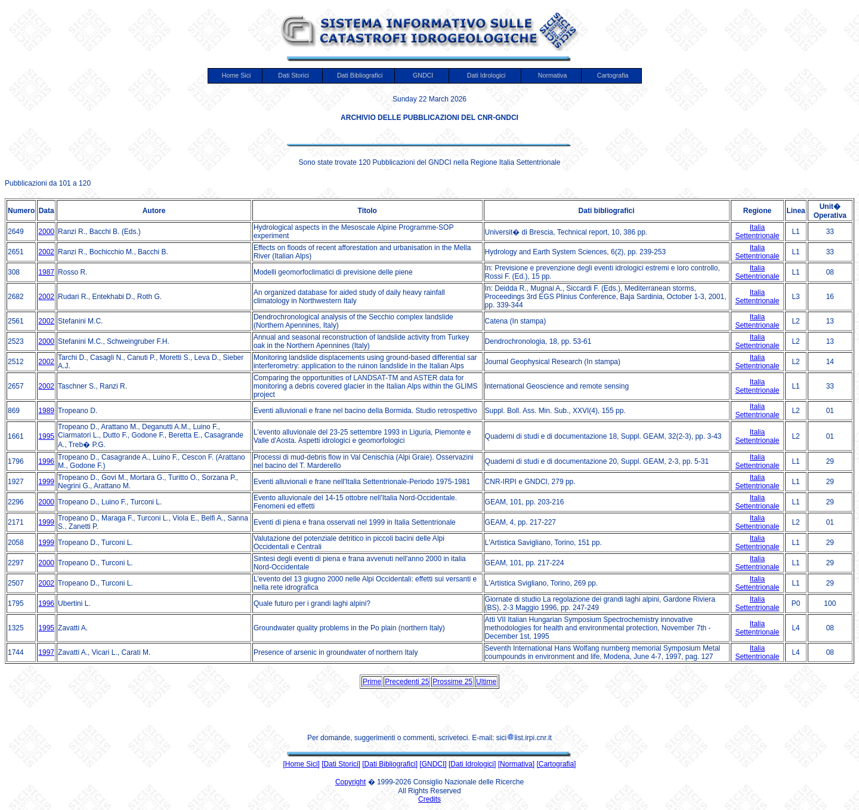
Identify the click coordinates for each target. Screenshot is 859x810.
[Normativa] (516, 764)
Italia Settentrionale (757, 231)
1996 (46, 461)
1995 (46, 436)
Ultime (486, 681)
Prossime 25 (452, 681)
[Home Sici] (301, 764)
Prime (372, 681)
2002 (46, 252)
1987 (46, 272)
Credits (429, 799)
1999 (46, 482)
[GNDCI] (432, 764)
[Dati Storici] (341, 764)
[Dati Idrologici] (472, 764)
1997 (46, 652)
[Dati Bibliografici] (390, 764)
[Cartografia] (556, 764)
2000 (46, 231)
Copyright (350, 782)
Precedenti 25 (407, 681)
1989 (46, 410)
